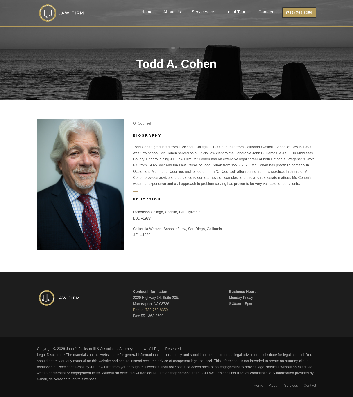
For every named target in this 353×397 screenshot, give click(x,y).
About (273, 385)
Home (147, 12)
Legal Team (237, 12)
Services (200, 12)
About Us (172, 12)
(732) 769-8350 (299, 12)
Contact (265, 12)
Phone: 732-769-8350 (150, 310)
